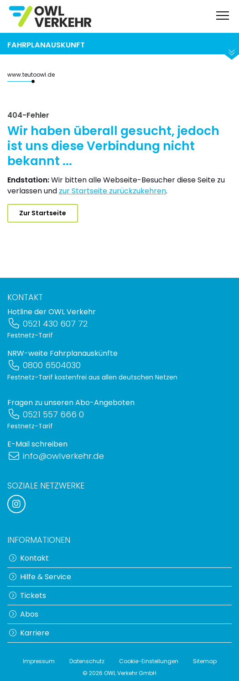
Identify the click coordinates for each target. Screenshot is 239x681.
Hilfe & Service (40, 577)
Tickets (27, 595)
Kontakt (29, 558)
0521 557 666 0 (45, 414)
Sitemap (205, 661)
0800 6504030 (44, 365)
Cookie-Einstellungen (148, 661)
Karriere (29, 633)
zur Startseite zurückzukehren (112, 191)
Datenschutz (86, 661)
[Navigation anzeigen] (222, 16)
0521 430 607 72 (47, 323)
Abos (23, 614)
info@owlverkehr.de (55, 456)
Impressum (39, 661)
